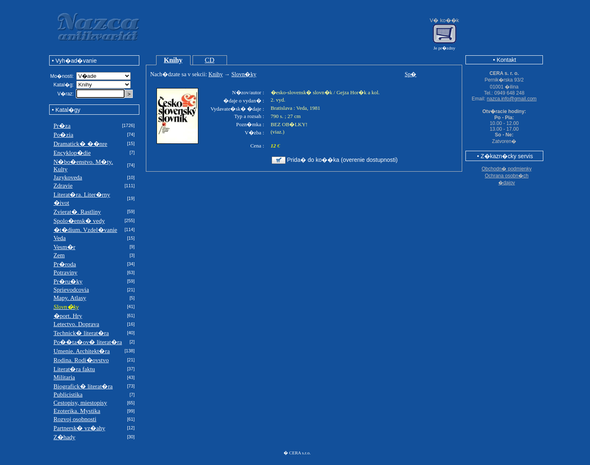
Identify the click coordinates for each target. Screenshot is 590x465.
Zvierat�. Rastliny (77, 212)
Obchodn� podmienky (506, 169)
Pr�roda (65, 264)
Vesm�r (64, 247)
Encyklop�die (72, 153)
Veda (60, 238)
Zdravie (63, 185)
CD (210, 60)
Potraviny (65, 272)
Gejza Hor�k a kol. (357, 92)
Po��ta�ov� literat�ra (88, 342)
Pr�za (62, 125)
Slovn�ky (243, 74)
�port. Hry (68, 316)
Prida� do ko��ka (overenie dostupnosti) (342, 160)
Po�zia (63, 135)
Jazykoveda (68, 177)
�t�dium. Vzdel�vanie (86, 230)
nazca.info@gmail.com (512, 99)
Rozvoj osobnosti (75, 419)
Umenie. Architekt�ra (82, 351)
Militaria (64, 377)
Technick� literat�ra (81, 333)
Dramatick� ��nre (80, 144)
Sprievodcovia (71, 289)
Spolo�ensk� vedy (79, 221)
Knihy (173, 60)
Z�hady (64, 437)
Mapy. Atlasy (70, 298)
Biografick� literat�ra (83, 386)
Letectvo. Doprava (77, 324)
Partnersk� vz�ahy (79, 428)
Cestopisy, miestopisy (80, 402)
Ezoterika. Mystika (77, 411)
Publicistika (68, 394)
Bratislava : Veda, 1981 (295, 108)
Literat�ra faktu (74, 369)
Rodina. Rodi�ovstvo (81, 360)
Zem (59, 255)
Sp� (411, 74)
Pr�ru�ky (68, 281)
